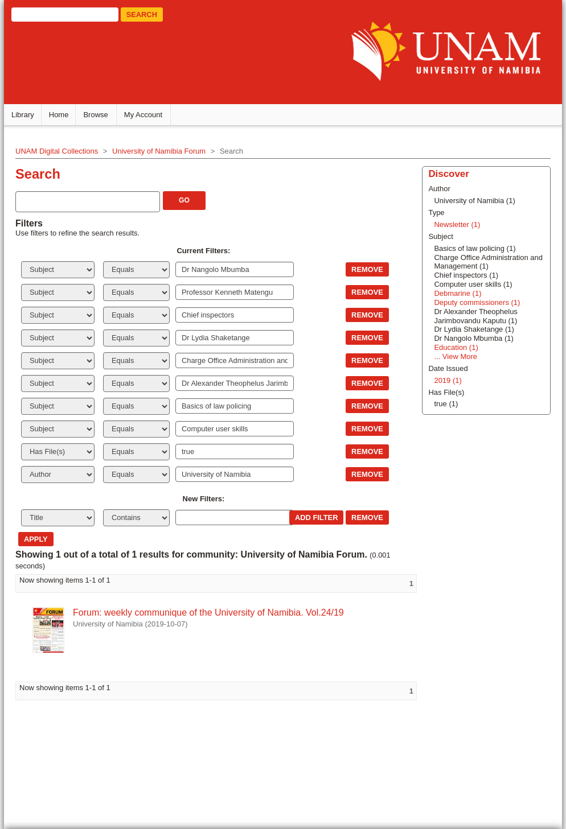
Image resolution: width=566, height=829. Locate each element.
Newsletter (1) (457, 224)
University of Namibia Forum (159, 151)
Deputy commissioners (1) (477, 302)
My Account (143, 114)
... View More (455, 356)
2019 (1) (447, 380)
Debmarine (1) (457, 293)
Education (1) (456, 347)
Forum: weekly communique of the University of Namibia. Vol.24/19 (208, 612)
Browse (95, 114)
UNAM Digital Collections (56, 151)
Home (59, 114)
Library (22, 114)
